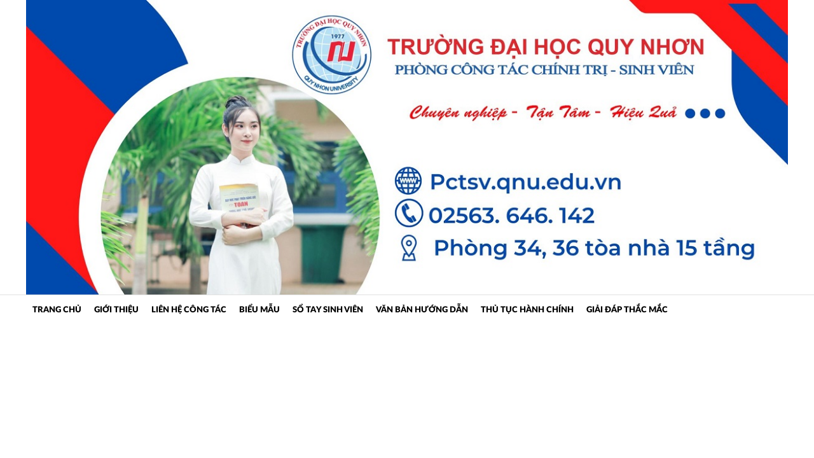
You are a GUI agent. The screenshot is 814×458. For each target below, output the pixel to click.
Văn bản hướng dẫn (422, 310)
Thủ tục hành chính (527, 310)
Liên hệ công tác (188, 310)
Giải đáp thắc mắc (627, 310)
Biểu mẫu (259, 310)
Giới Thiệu (116, 310)
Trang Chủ (56, 310)
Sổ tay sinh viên (328, 310)
